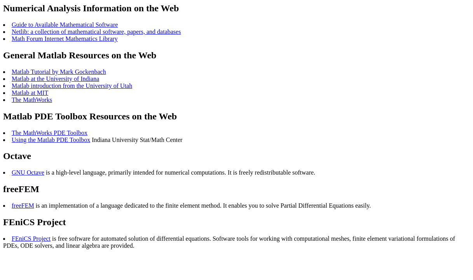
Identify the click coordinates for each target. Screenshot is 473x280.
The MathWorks (32, 99)
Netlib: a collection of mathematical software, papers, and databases (96, 31)
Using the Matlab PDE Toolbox (51, 139)
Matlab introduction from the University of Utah (72, 85)
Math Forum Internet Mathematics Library (65, 38)
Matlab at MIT (30, 92)
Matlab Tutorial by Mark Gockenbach (59, 71)
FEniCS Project (31, 238)
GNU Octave (28, 172)
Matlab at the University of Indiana (55, 78)
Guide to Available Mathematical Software (65, 24)
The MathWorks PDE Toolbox (49, 133)
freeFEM (23, 205)
